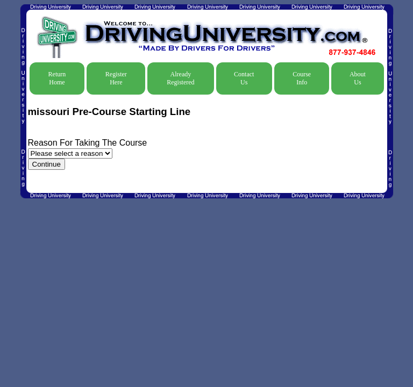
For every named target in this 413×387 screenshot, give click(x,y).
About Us (358, 78)
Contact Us (244, 78)
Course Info (302, 78)
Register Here (116, 78)
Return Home (57, 78)
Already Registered (180, 78)
